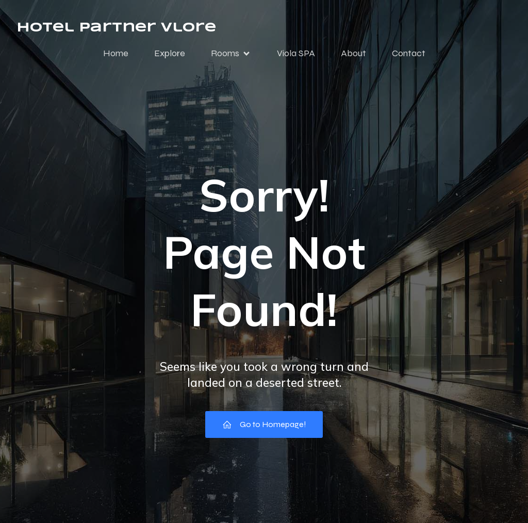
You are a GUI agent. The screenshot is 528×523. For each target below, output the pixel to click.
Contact (408, 53)
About (353, 53)
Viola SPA (296, 53)
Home (115, 53)
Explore (169, 53)
